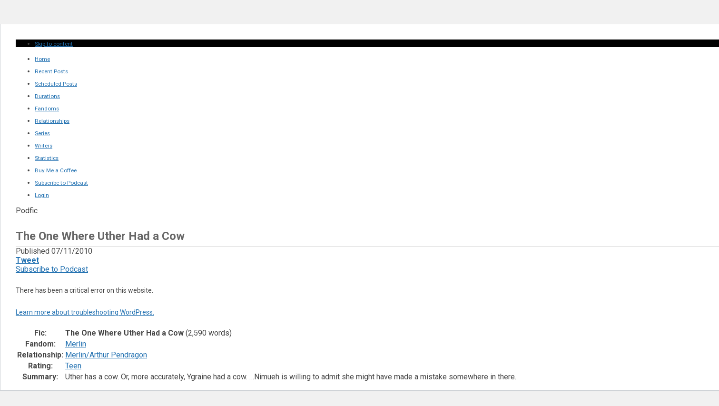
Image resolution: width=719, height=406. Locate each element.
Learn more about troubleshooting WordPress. (85, 312)
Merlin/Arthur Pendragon (106, 354)
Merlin (75, 343)
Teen (73, 365)
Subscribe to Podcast (52, 269)
